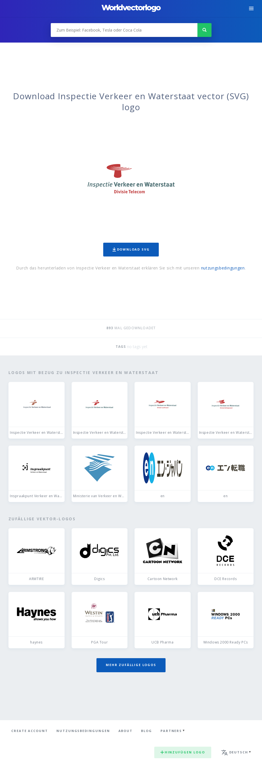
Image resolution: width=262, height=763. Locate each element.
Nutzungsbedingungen (83, 731)
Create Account (29, 731)
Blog (146, 731)
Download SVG (131, 249)
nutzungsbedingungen (223, 268)
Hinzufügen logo (182, 752)
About (125, 731)
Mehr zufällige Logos (131, 665)
